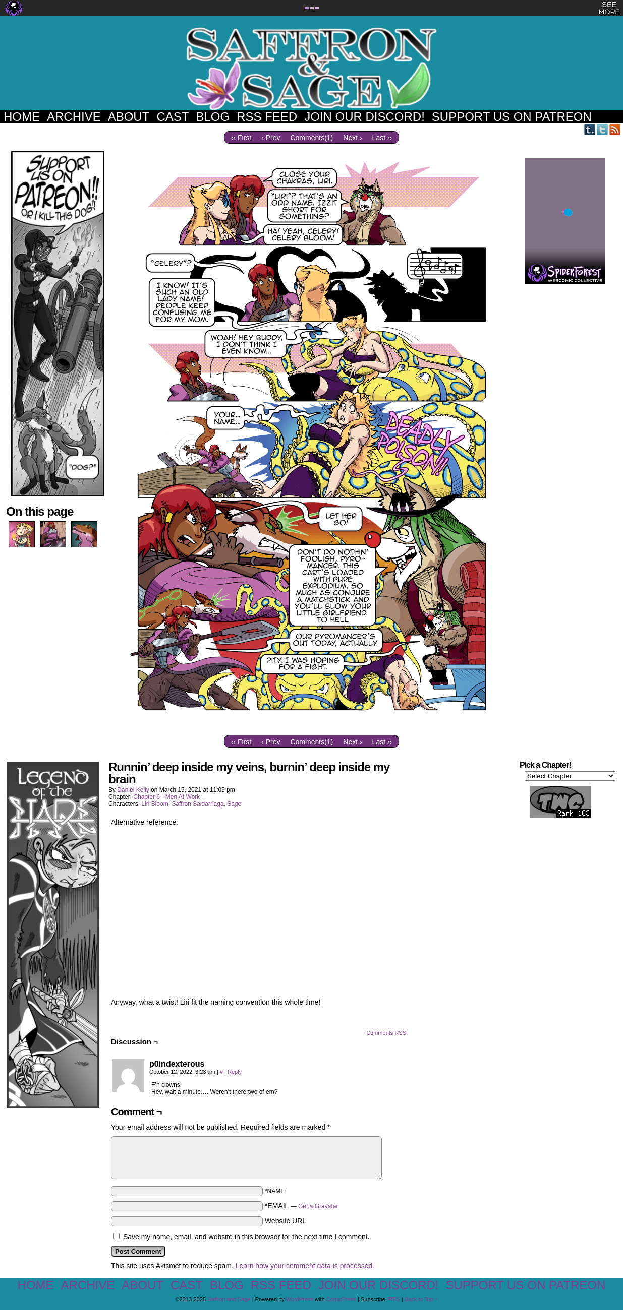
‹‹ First (241, 138)
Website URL (285, 1221)
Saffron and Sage (312, 68)
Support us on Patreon (512, 116)
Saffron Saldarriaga (197, 803)
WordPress (299, 1299)
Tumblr (590, 129)
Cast (172, 116)
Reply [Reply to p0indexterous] (235, 1072)
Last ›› (382, 138)
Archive (74, 116)
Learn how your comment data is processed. (305, 1266)
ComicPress (341, 1299)
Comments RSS (386, 1033)
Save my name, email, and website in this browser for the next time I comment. (246, 1237)
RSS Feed (267, 116)
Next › (352, 138)
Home (22, 116)
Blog (213, 116)
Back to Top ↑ (421, 1299)
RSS (615, 129)
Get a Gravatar (318, 1206)
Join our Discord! (364, 116)
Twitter (602, 129)
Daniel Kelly (133, 789)
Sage (234, 803)
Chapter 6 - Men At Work (166, 796)
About (129, 116)
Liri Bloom (154, 803)
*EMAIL (301, 1206)
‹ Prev (270, 138)
